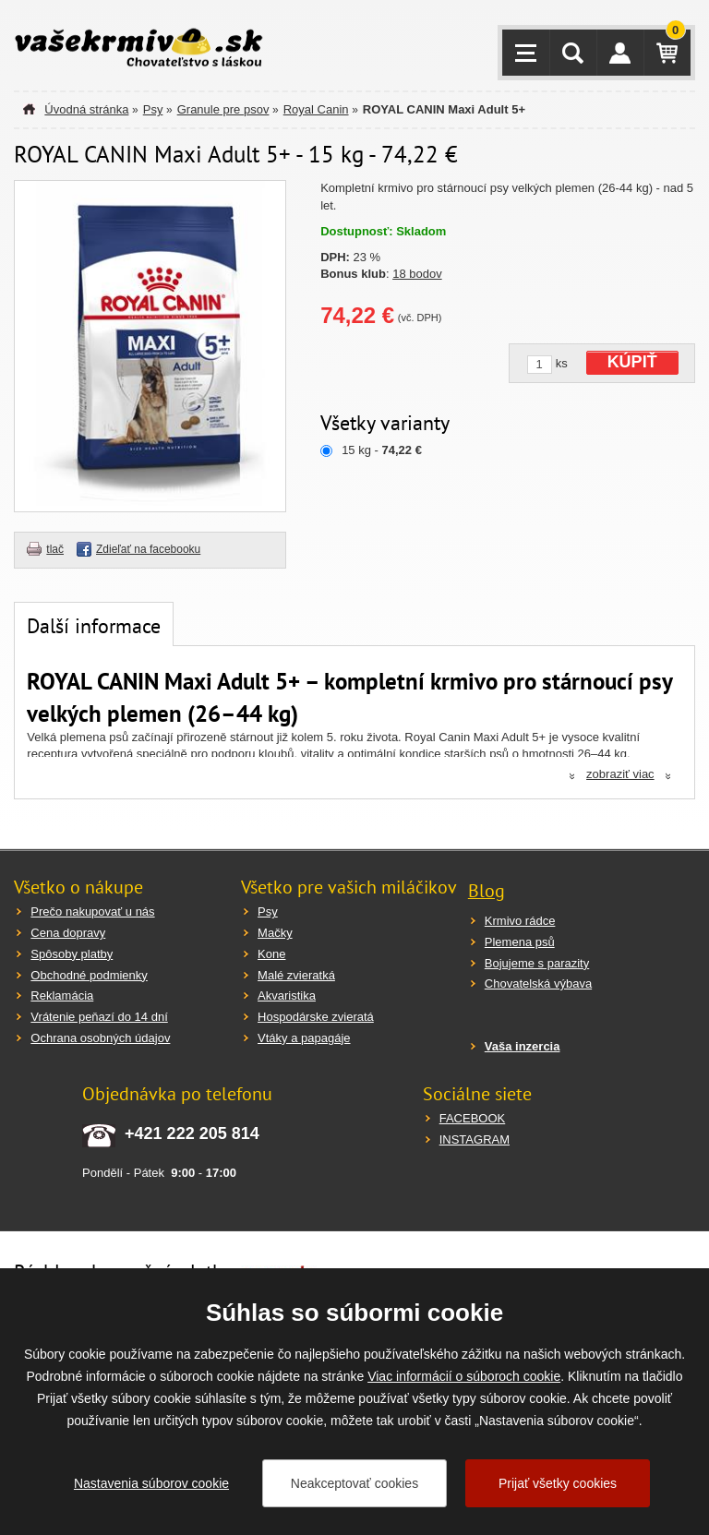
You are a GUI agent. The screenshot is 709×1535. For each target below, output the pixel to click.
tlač (55, 549)
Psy (153, 109)
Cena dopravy (67, 933)
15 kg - (382, 450)
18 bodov (417, 274)
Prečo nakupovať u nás (92, 911)
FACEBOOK (472, 1118)
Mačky (275, 933)
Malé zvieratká (296, 975)
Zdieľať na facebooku (148, 549)
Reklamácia (61, 995)
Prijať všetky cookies (558, 1483)
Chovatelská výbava (538, 983)
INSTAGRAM (474, 1139)
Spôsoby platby (71, 954)
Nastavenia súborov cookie (151, 1483)
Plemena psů (520, 942)
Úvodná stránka (86, 109)
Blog (486, 891)
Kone (271, 954)
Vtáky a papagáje (304, 1038)
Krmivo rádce (520, 921)
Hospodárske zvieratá (316, 1017)
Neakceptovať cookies (354, 1483)
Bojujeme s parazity (537, 963)
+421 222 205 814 (192, 1133)
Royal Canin (316, 109)
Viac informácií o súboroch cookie (463, 1376)
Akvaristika (287, 995)
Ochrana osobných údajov (100, 1038)
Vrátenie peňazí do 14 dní (98, 1017)
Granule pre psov (223, 109)
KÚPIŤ (632, 362)
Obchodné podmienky (88, 975)
